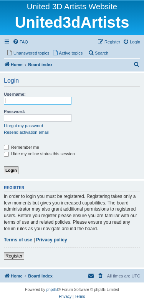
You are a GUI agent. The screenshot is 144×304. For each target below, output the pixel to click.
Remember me (21, 147)
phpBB (52, 289)
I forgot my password (23, 125)
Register (14, 256)
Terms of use (18, 240)
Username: (15, 94)
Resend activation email (26, 132)
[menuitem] (20, 42)
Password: (14, 111)
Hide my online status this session (39, 153)
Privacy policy (51, 240)
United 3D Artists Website (72, 6)
